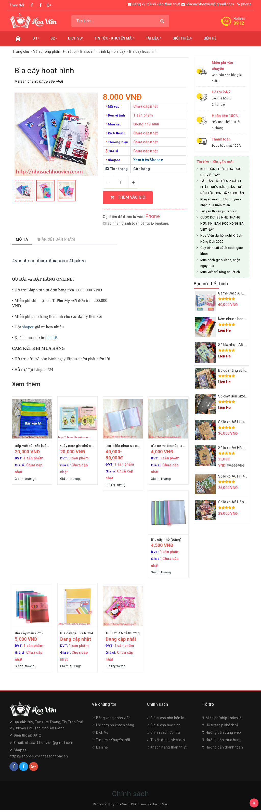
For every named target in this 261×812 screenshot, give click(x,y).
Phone (152, 216)
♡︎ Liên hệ (100, 749)
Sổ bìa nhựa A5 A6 (233, 345)
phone (244, 4)
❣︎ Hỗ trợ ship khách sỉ (220, 727)
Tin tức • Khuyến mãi (114, 38)
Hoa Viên (122, 806)
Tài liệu (154, 38)
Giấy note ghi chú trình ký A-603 (86, 446)
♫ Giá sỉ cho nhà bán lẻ (165, 720)
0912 (238, 23)
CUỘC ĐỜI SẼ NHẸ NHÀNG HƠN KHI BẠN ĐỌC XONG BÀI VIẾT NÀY (222, 223)
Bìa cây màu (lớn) (29, 635)
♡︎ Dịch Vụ (100, 735)
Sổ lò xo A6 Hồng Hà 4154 (239, 448)
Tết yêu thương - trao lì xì (219, 211)
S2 (53, 38)
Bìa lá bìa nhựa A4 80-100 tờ (129, 446)
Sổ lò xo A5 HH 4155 (234, 422)
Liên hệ (210, 38)
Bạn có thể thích (211, 283)
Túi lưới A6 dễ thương (123, 635)
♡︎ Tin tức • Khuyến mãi (111, 742)
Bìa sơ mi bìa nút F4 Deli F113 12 (178, 446)
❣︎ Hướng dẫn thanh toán (222, 749)
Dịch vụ (75, 38)
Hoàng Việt (160, 806)
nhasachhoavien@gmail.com (207, 4)
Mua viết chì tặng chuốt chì (220, 272)
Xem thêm (26, 384)
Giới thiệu (182, 38)
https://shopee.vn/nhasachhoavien (38, 758)
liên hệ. (51, 338)
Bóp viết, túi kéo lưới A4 (34, 446)
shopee (28, 327)
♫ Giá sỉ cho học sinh (164, 727)
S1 (36, 38)
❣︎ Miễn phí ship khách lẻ (221, 720)
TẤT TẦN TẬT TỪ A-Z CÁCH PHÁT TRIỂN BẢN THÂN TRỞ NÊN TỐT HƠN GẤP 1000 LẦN (222, 187)
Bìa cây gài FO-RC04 (77, 635)
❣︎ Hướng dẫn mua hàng (221, 742)
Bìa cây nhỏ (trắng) (167, 540)
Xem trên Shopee (148, 160)
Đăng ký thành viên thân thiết (154, 4)
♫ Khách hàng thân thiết (167, 749)
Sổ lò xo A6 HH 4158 (234, 476)
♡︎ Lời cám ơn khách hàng (113, 727)
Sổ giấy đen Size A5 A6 (237, 396)
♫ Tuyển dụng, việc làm (166, 742)
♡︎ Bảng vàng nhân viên (111, 720)
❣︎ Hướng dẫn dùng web (221, 735)
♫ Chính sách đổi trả (163, 735)
